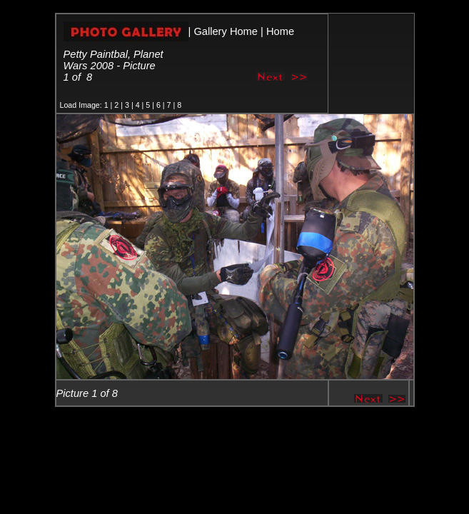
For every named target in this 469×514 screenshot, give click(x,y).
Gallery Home (225, 31)
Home (280, 31)
